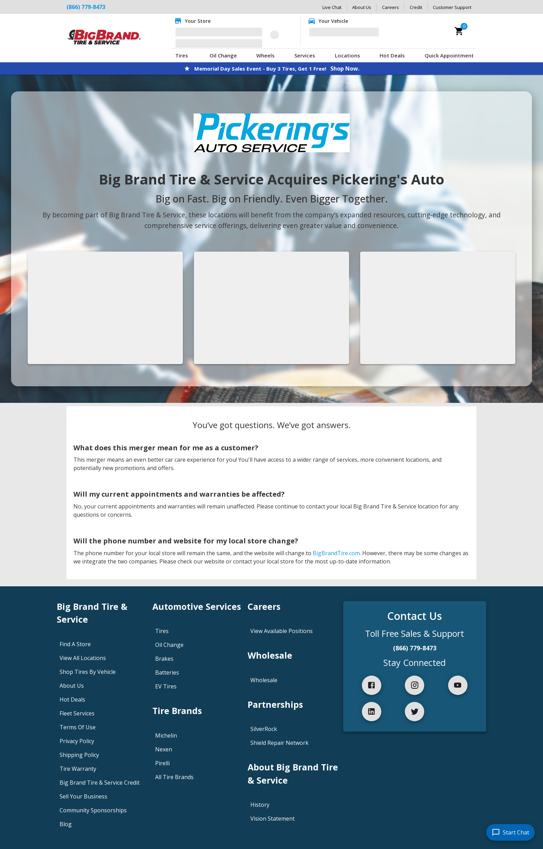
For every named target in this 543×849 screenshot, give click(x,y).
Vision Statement (272, 818)
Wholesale (263, 680)
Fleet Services (77, 713)
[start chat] (510, 832)
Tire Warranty (78, 769)
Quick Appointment (449, 55)
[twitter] (414, 711)
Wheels (265, 55)
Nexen (163, 749)
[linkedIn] (371, 711)
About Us (361, 7)
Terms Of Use (78, 727)
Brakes (164, 658)
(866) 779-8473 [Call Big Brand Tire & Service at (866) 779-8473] (85, 7)
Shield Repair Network (279, 743)
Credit (416, 7)
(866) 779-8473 (414, 648)
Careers (390, 7)
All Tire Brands (174, 777)
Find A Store (75, 644)
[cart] (459, 31)
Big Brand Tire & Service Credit (100, 782)
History (259, 805)
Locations (347, 55)
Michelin (166, 735)
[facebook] (371, 685)
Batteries (167, 672)
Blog (66, 824)
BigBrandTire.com (336, 553)
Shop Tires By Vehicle (88, 672)
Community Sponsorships (93, 810)
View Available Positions (281, 631)
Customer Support (452, 7)
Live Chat (331, 7)
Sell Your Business (83, 796)
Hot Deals (392, 55)
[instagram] (414, 685)
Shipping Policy (79, 755)
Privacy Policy (77, 741)
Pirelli (162, 763)
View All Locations (83, 658)
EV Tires (166, 686)
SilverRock (263, 729)
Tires (181, 55)
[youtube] (458, 685)
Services (304, 55)
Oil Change (223, 55)
